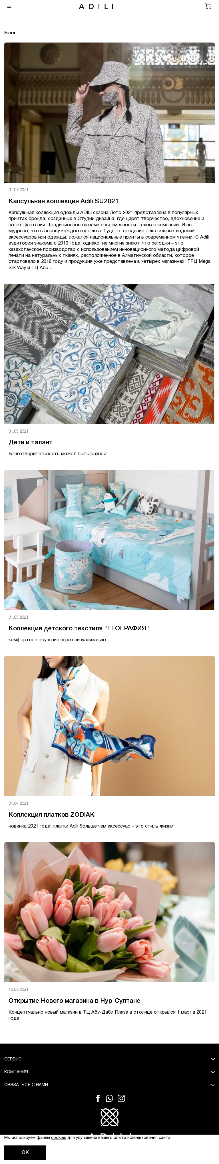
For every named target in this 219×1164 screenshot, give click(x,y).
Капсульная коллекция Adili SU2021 (64, 201)
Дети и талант (31, 442)
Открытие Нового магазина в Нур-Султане (74, 1001)
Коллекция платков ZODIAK (52, 815)
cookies (58, 1138)
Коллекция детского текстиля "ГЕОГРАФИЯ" (79, 629)
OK (25, 1152)
